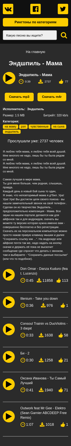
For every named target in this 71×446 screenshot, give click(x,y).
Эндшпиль (35, 109)
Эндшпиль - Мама (35, 75)
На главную (35, 52)
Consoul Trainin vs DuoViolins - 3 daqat (44, 326)
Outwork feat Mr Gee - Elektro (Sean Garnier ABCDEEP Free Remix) (43, 413)
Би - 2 (25, 353)
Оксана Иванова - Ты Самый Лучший (43, 380)
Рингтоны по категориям (35, 22)
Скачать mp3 (19, 97)
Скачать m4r (52, 97)
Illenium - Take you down (39, 298)
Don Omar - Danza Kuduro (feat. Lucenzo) (44, 271)
